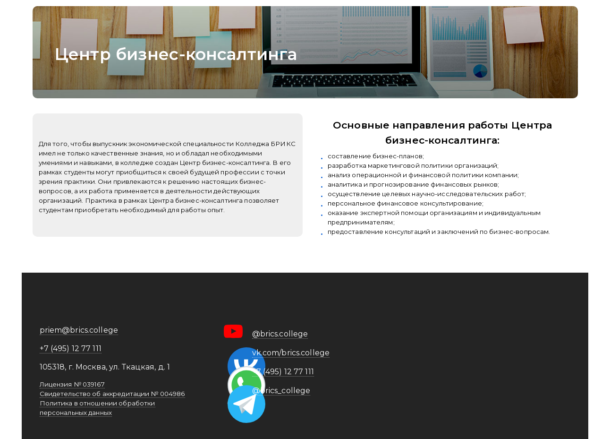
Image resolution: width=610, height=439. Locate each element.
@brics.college (280, 333)
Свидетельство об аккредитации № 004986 (112, 393)
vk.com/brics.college (291, 352)
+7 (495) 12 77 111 (71, 348)
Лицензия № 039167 (72, 384)
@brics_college (281, 390)
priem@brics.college (79, 330)
